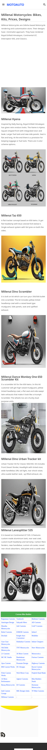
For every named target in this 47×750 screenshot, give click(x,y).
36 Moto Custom (22, 654)
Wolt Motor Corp (22, 673)
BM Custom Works (8, 667)
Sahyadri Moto (21, 622)
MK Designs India (22, 691)
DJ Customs (20, 685)
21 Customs (5, 654)
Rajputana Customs (8, 619)
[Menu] (3, 4)
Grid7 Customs (37, 626)
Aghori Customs (22, 679)
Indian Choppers (37, 642)
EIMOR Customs (22, 632)
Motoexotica (36, 654)
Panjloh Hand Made (39, 673)
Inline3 (34, 632)
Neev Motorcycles (38, 648)
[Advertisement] (23, 63)
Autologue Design (7, 622)
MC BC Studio (6, 657)
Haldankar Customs (23, 642)
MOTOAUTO (15, 4)
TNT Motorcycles (22, 648)
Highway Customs (38, 663)
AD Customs (36, 622)
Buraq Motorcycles (8, 685)
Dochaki (4, 636)
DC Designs (20, 667)
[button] (44, 4)
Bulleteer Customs (38, 619)
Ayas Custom (6, 663)
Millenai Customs (7, 697)
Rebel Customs (6, 632)
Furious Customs (38, 657)
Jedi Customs (21, 626)
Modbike (35, 636)
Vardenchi (20, 619)
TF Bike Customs (38, 691)
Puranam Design (22, 663)
